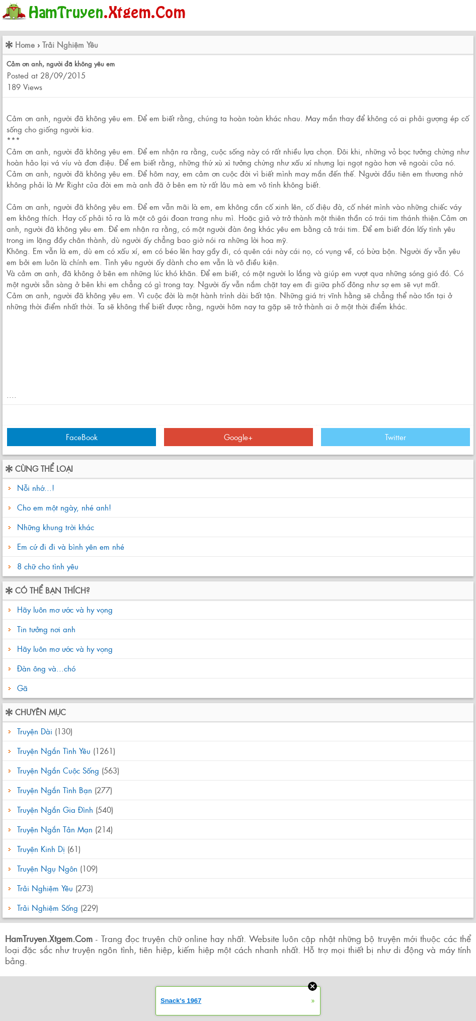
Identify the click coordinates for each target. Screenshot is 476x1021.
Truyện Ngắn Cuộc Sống (58, 770)
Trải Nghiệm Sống (47, 907)
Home (25, 44)
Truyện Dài (34, 731)
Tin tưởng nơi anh (45, 629)
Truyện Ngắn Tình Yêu (54, 750)
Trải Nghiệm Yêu (70, 44)
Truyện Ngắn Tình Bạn (54, 790)
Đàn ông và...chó (45, 668)
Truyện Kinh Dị (41, 849)
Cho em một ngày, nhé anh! (64, 507)
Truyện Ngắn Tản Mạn (55, 829)
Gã (21, 688)
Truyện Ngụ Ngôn (47, 868)
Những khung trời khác (55, 527)
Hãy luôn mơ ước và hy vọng (64, 609)
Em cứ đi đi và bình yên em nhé (70, 546)
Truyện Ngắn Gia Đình (55, 809)
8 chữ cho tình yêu (47, 566)
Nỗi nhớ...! (35, 487)
